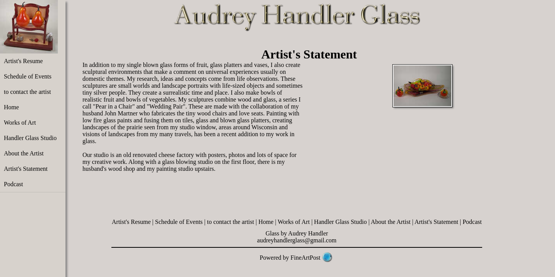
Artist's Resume (23, 61)
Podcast (13, 184)
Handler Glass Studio (30, 138)
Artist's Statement (26, 168)
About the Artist (24, 153)
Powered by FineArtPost (290, 257)
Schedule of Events (28, 76)
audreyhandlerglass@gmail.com (296, 240)
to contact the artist (27, 91)
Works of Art (20, 122)
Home (11, 107)
